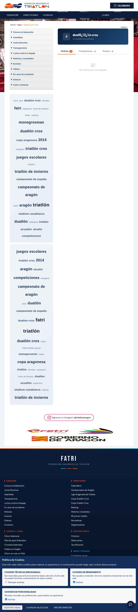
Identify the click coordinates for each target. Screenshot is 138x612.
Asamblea (18, 37)
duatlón (21, 221)
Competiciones (30, 15)
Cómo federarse (11, 536)
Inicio (12, 25)
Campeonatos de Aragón (82, 490)
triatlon (43, 221)
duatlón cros (31, 131)
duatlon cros (32, 100)
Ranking (74, 507)
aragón (25, 205)
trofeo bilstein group (31, 348)
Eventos (17, 64)
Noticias (66, 51)
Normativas (76, 520)
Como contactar (20, 85)
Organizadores (78, 525)
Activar (78, 582)
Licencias (48, 15)
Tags (19, 25)
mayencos (27, 109)
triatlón (41, 204)
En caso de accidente (23, 74)
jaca (21, 100)
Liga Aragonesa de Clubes (83, 494)
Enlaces (17, 79)
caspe (41, 354)
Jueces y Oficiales (84, 15)
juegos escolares (31, 157)
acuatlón (26, 229)
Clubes (105, 15)
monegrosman (31, 122)
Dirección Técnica (63, 15)
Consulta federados (13, 545)
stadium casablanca (31, 213)
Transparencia (20, 48)
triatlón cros (36, 149)
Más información (63, 607)
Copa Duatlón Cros (80, 498)
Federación (12, 15)
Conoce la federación (23, 32)
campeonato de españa (31, 179)
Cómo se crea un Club (14, 553)
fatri (17, 108)
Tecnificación (77, 545)
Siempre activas (14, 582)
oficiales (45, 100)
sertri (15, 206)
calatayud (33, 222)
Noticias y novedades (23, 58)
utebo (27, 115)
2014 (42, 140)
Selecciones (76, 540)
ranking (34, 115)
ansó (15, 100)
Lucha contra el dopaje (24, 53)
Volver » (124, 27)
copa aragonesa (26, 140)
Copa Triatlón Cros (80, 503)
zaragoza (20, 149)
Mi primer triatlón (79, 516)
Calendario (122, 5)
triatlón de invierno (31, 172)
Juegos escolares (119, 15)
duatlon (31, 164)
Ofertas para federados (15, 540)
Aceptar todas (12, 608)
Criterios (75, 536)
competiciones (31, 235)
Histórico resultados (80, 511)
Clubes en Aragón (12, 549)
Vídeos (16, 69)
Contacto (8, 525)
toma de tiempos (41, 109)
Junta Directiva (20, 43)
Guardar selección (37, 608)
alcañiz (37, 229)
